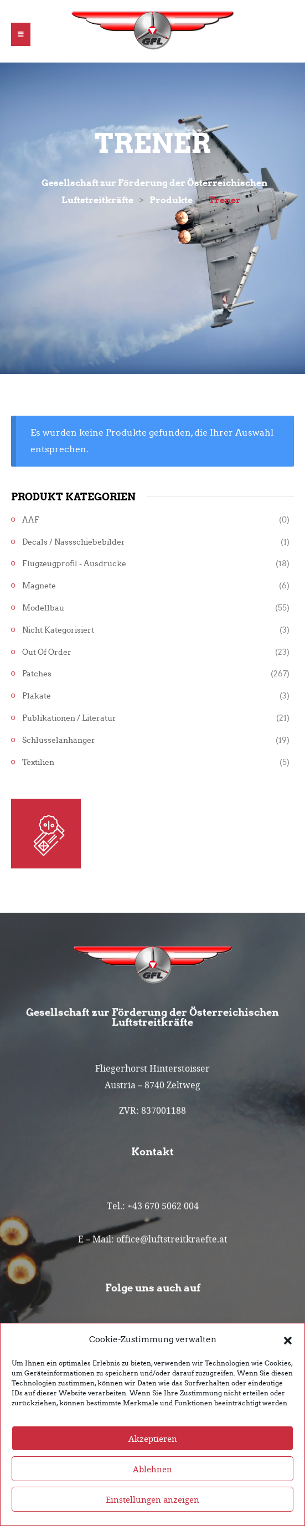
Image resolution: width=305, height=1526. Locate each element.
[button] (287, 1358)
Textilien (38, 762)
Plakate (36, 696)
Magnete (39, 586)
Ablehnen (152, 1487)
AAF (30, 520)
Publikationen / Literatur (69, 718)
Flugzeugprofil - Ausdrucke (74, 563)
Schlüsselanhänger (58, 740)
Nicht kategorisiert (58, 630)
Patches (36, 674)
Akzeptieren (152, 1456)
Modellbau (43, 608)
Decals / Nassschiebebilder (73, 542)
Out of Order (46, 652)
